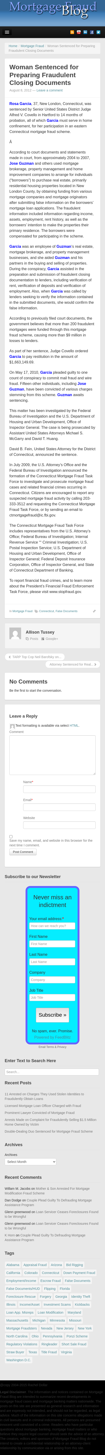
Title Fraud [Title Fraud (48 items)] (49, 1352)
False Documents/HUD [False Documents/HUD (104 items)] (23, 1289)
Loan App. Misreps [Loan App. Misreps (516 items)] (20, 1312)
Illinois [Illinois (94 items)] (10, 1304)
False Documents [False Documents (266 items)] (77, 1281)
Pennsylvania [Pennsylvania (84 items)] (52, 1336)
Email (27, 800)
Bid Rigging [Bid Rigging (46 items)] (74, 1265)
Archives (11, 1155)
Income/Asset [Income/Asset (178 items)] (30, 1304)
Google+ (52, 638)
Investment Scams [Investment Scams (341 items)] (57, 1304)
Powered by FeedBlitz (52, 1037)
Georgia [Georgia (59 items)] (61, 1296)
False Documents (66, 611)
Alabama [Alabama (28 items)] (12, 1265)
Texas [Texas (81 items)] (32, 1352)
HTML (74, 725)
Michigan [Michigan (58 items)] (38, 1320)
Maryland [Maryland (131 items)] (74, 1312)
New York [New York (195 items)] (85, 1328)
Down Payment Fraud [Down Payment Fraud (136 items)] (79, 1273)
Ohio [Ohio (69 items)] (35, 1336)
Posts (34, 638)
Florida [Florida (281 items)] (65, 1289)
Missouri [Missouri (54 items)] (75, 1320)
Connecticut (46, 611)
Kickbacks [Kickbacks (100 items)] (82, 1304)
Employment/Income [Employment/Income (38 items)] (21, 1281)
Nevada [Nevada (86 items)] (46, 1328)
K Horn (10, 1235)
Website (29, 818)
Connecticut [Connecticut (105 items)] (50, 1273)
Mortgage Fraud (22, 611)
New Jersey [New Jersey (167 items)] (65, 1328)
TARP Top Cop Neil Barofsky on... (34, 657)
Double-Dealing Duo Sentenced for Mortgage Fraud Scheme (49, 1131)
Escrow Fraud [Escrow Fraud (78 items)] (51, 1281)
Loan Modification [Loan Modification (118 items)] (51, 1312)
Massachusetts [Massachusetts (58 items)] (17, 1320)
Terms (50, 1047)
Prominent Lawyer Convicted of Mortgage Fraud (40, 1113)
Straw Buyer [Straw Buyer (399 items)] (15, 1352)
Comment (16, 732)
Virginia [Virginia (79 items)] (66, 1352)
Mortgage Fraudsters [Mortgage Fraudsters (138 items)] (21, 1328)
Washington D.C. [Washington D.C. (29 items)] (18, 1360)
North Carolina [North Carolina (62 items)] (16, 1336)
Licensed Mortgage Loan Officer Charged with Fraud (43, 1106)
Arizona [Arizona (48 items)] (56, 1265)
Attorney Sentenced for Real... (73, 664)
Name (27, 782)
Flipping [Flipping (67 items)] (50, 1289)
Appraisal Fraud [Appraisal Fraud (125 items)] (35, 1265)
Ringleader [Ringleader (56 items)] (49, 1344)
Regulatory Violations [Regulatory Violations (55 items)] (21, 1344)
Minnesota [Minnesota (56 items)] (57, 1320)
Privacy (61, 1047)
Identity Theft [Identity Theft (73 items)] (80, 1296)
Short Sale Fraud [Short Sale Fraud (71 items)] (74, 1344)
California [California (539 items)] (13, 1273)
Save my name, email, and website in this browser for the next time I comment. (51, 843)
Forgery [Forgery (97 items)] (45, 1296)
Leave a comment (50, 90)
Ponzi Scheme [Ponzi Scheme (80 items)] (77, 1336)
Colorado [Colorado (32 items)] (31, 1273)
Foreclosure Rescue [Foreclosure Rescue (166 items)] (21, 1296)
